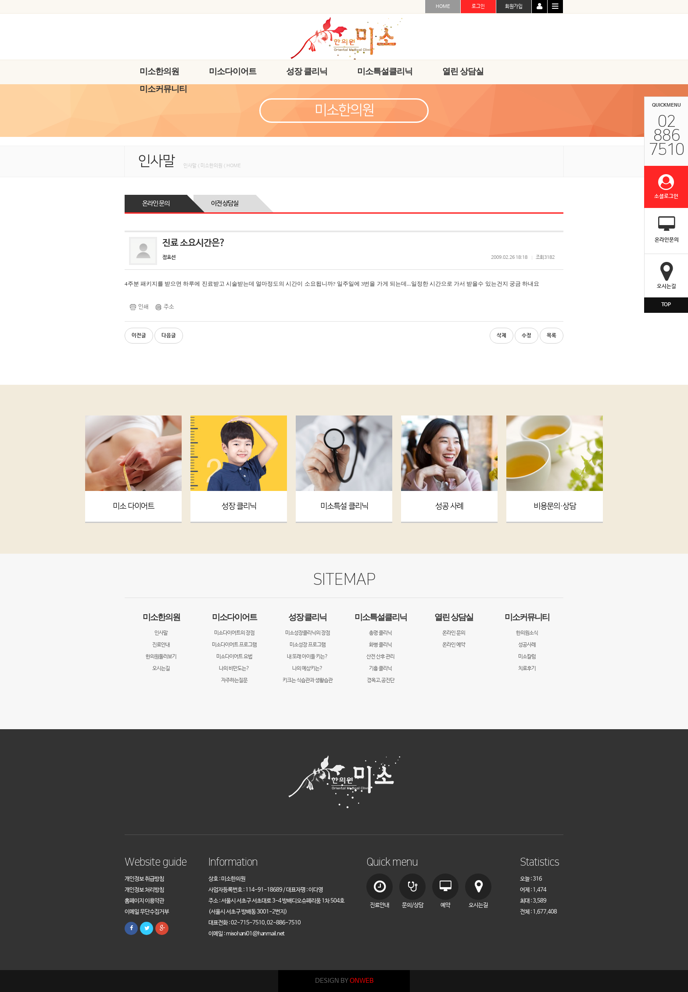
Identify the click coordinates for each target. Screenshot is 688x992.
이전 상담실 (224, 203)
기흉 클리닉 (380, 669)
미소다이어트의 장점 (234, 633)
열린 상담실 (453, 617)
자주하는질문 (234, 680)
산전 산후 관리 (380, 657)
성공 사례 (449, 506)
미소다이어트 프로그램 (234, 645)
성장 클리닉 (239, 506)
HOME (443, 6)
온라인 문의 (155, 203)
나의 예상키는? (307, 669)
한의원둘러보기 (161, 657)
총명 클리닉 (380, 633)
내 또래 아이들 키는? (307, 657)
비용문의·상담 (555, 506)
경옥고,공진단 (380, 680)
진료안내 (161, 645)
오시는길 (161, 669)
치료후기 (527, 669)
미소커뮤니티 (527, 617)
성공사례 (527, 645)
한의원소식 (527, 633)
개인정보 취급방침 (144, 879)
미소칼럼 (527, 657)
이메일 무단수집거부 (147, 912)
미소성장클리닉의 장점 (307, 633)
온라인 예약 (453, 645)
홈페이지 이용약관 (144, 901)
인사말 (161, 633)
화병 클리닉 (380, 645)
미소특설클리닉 (381, 617)
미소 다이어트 (133, 506)
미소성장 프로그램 (308, 645)
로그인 (478, 6)
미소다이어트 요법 (234, 657)
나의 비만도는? (234, 669)
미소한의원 (161, 617)
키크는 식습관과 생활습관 (308, 680)
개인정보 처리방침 (144, 890)
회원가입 (514, 6)
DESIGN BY (344, 981)
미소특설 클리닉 (344, 506)
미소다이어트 (234, 617)
